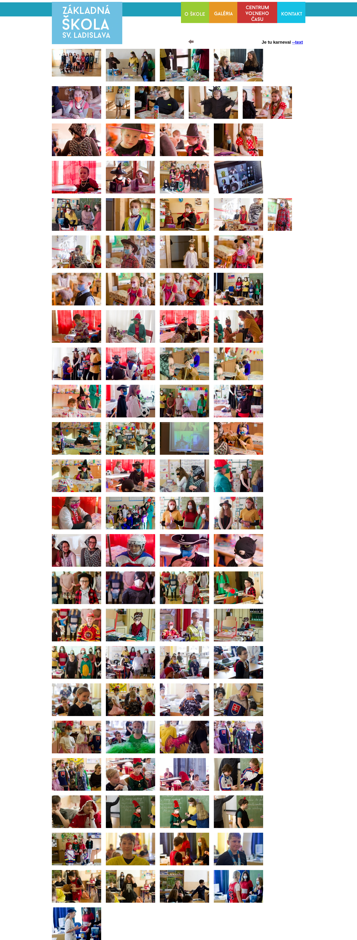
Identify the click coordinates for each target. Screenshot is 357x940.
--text (297, 42)
